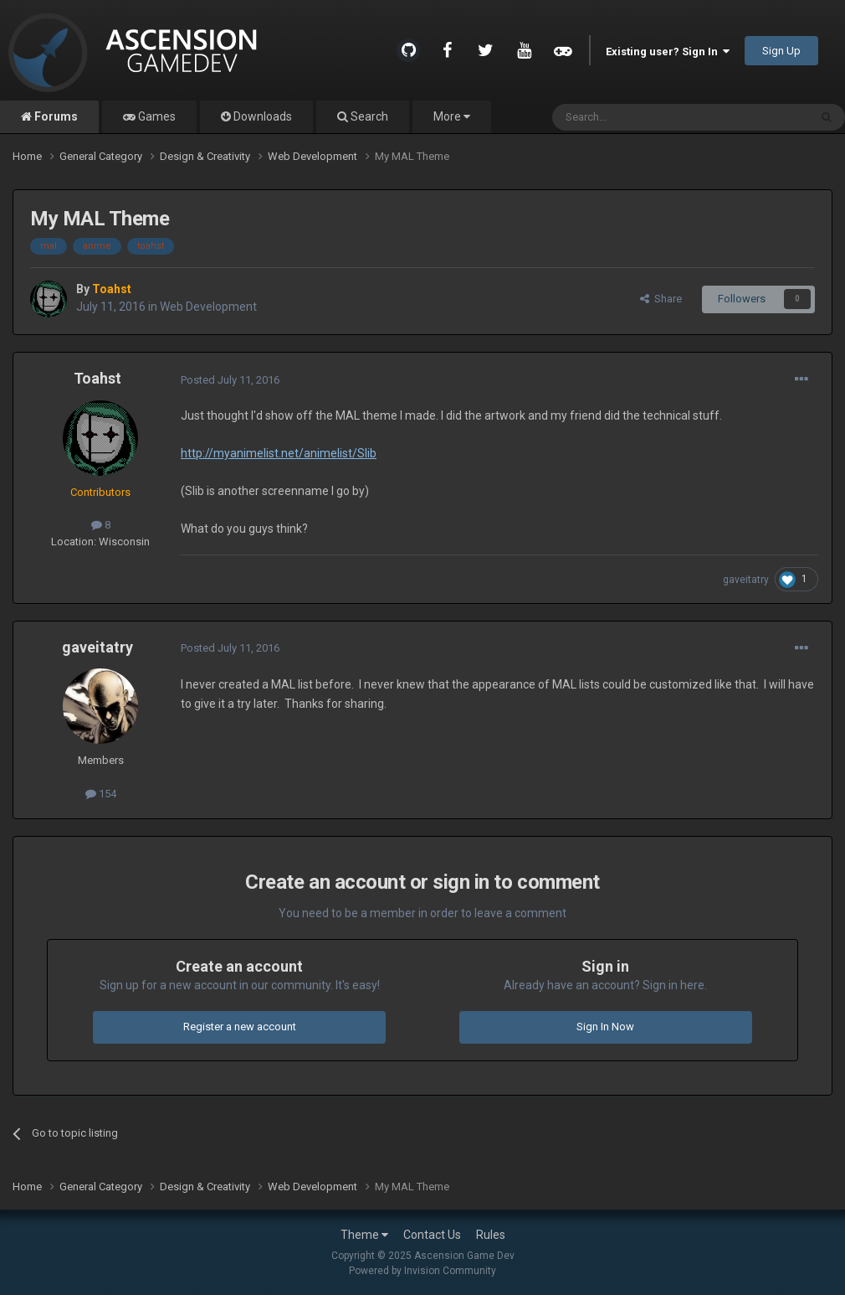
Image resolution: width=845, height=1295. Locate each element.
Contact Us (432, 1234)
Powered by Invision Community (422, 1271)
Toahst (97, 378)
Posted (230, 380)
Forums (55, 116)
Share (661, 298)
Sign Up (781, 50)
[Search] (640, 117)
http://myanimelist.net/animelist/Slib (278, 453)
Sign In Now (605, 1026)
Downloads (261, 116)
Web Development (208, 306)
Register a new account (239, 1026)
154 (100, 793)
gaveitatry (746, 580)
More (451, 116)
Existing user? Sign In (668, 51)
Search (368, 116)
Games (156, 116)
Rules (490, 1234)
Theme (364, 1234)
